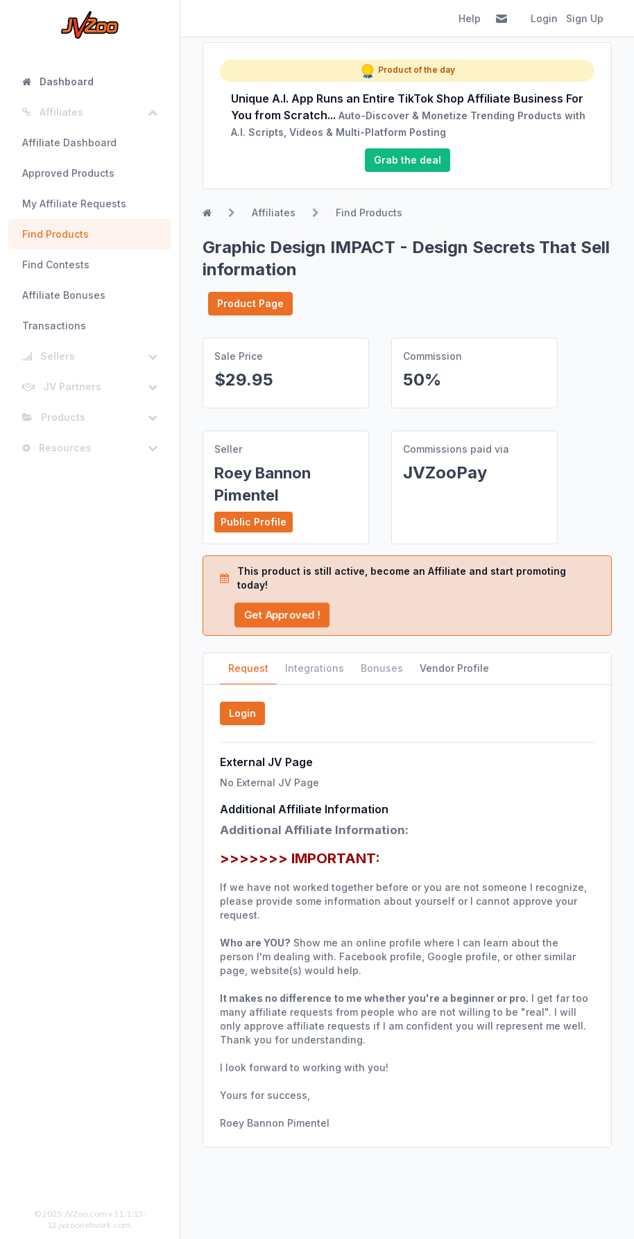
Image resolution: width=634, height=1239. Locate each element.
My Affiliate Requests (74, 203)
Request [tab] (248, 668)
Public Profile (253, 522)
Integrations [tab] (314, 668)
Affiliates (273, 212)
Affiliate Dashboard (69, 142)
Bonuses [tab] (382, 668)
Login (544, 18)
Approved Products (68, 173)
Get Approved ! (281, 615)
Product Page (250, 303)
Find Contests (55, 264)
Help (470, 18)
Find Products (55, 234)
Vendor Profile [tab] (454, 668)
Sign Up (584, 18)
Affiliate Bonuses (63, 295)
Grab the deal (407, 160)
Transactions (54, 325)
